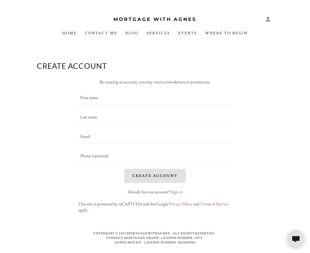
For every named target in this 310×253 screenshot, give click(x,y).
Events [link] (187, 33)
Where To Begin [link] (226, 33)
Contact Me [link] (101, 33)
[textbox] (155, 98)
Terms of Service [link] (214, 204)
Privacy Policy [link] (180, 204)
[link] (155, 19)
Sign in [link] (176, 192)
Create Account (155, 176)
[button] (268, 19)
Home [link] (69, 33)
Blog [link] (132, 33)
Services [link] (158, 33)
